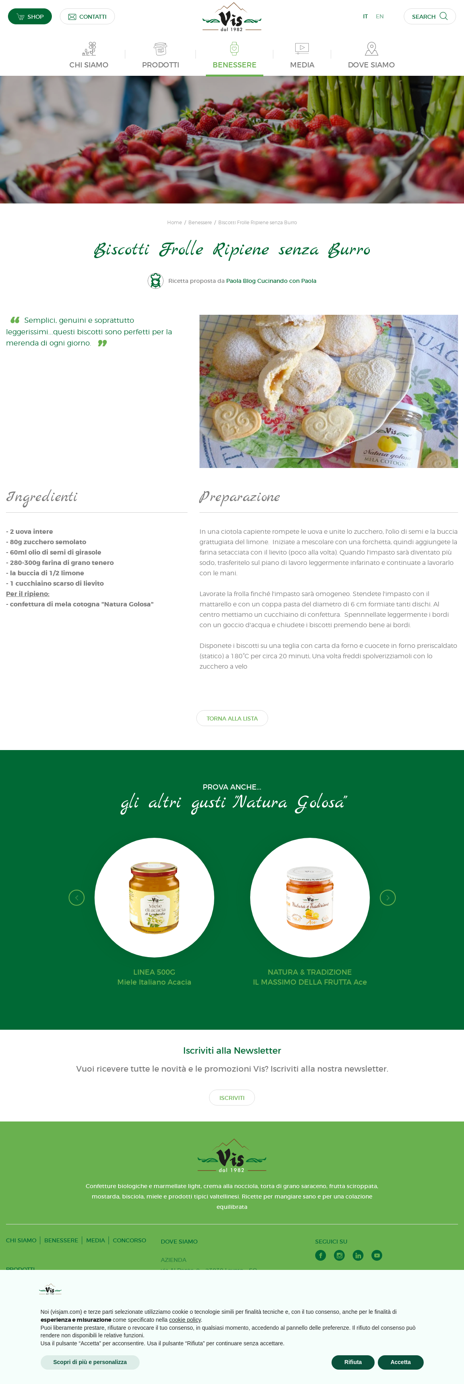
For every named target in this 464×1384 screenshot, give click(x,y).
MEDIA (95, 1240)
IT (365, 16)
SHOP (29, 16)
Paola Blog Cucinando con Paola (271, 280)
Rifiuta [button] (353, 1362)
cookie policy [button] (185, 1320)
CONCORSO (129, 1240)
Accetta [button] (401, 1362)
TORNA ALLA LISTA (232, 718)
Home (174, 222)
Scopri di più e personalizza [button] (90, 1362)
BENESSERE (61, 1240)
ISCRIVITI (232, 1098)
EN (380, 16)
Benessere (200, 222)
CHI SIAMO (21, 1240)
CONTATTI (87, 16)
